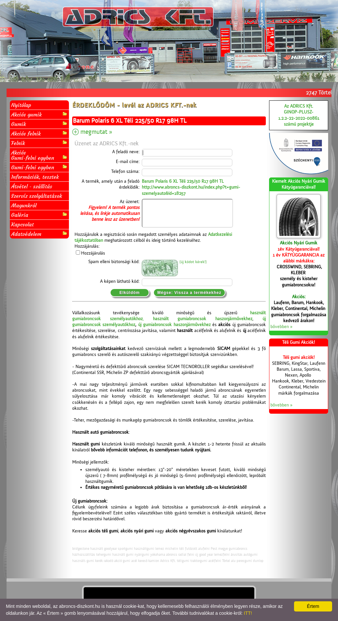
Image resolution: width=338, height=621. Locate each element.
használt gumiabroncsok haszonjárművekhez (203, 318)
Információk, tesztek (35, 177)
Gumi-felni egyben (39, 167)
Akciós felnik (39, 133)
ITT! (248, 613)
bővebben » (281, 326)
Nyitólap (21, 105)
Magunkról (23, 205)
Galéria (39, 214)
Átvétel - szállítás (31, 186)
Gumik (39, 123)
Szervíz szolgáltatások (36, 196)
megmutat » (96, 132)
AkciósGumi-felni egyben (39, 155)
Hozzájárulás (93, 253)
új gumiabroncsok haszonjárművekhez (174, 324)
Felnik (39, 142)
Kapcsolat (22, 224)
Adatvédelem (39, 233)
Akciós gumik (39, 114)
